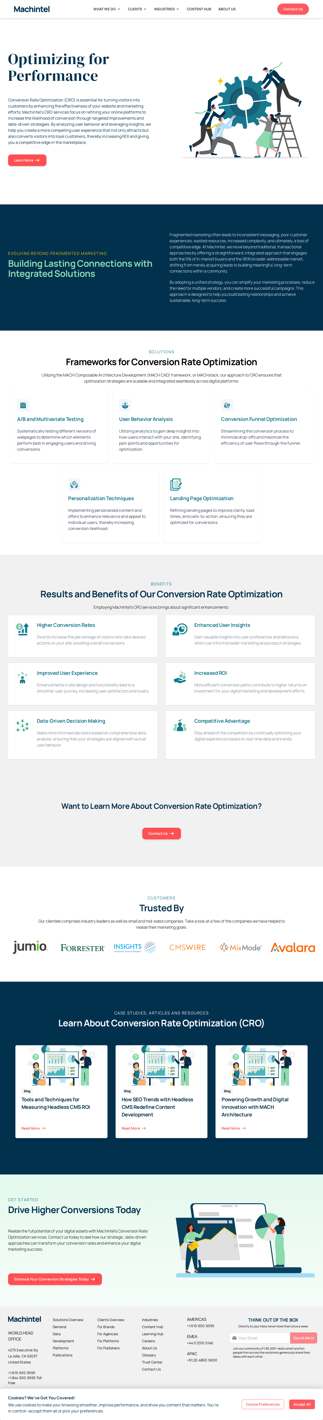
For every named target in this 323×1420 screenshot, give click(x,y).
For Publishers (108, 1348)
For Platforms (108, 1340)
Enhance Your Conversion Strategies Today (55, 1279)
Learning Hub (152, 1333)
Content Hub (199, 9)
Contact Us (293, 9)
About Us (227, 9)
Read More (34, 1128)
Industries (167, 9)
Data (57, 1333)
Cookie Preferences (263, 1404)
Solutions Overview (68, 1319)
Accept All (302, 1404)
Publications (62, 1355)
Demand (59, 1326)
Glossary (149, 1355)
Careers (148, 1340)
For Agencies (107, 1333)
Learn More (27, 160)
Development (63, 1340)
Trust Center (152, 1362)
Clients (137, 9)
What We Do (107, 9)
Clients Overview (110, 1319)
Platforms (60, 1348)
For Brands (106, 1326)
